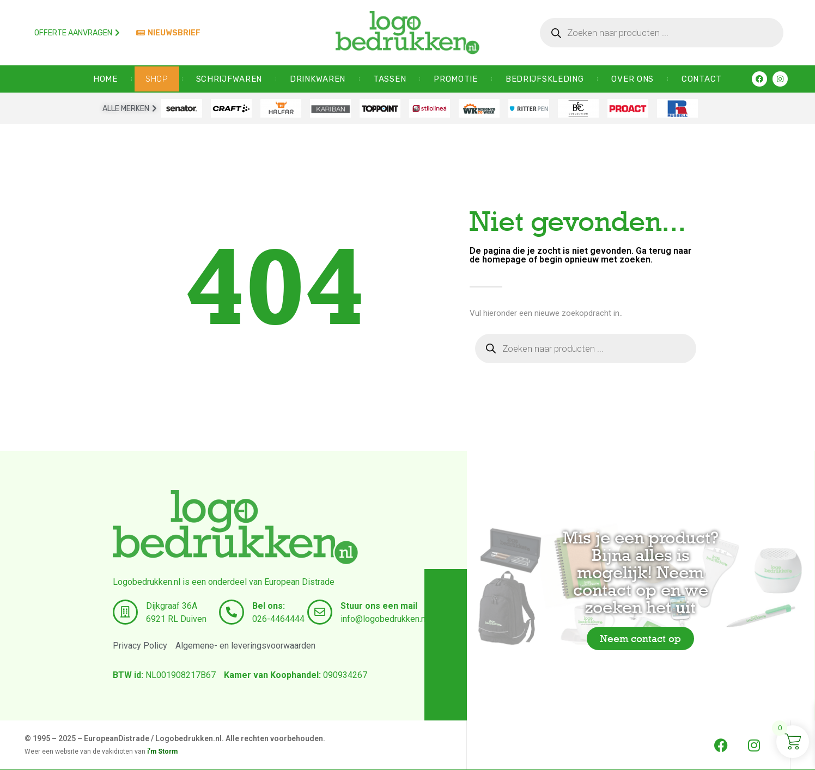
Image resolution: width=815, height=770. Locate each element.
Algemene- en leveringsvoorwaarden (245, 645)
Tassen (389, 79)
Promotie (456, 79)
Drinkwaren (317, 79)
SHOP (156, 79)
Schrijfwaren (229, 79)
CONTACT (702, 79)
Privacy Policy (140, 645)
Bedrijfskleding (545, 79)
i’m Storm (162, 751)
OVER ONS (632, 79)
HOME (105, 79)
